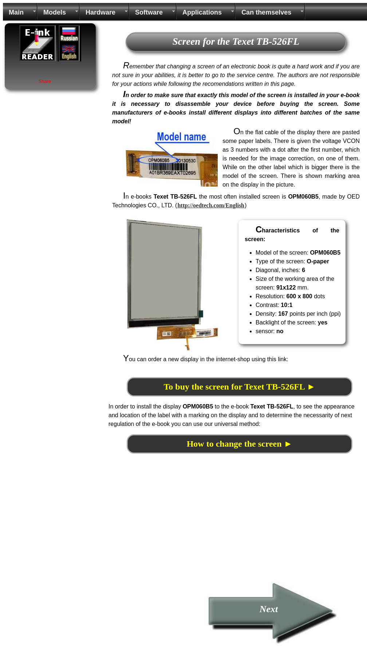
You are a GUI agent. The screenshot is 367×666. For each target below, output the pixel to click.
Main (16, 12)
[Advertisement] (169, 528)
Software (149, 12)
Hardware (100, 12)
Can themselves (266, 12)
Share (45, 81)
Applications (202, 12)
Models (54, 12)
